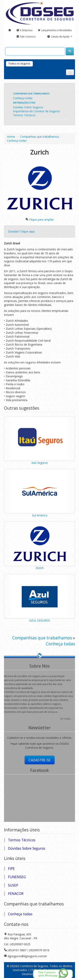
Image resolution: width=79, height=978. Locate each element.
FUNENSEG (17, 876)
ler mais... (66, 719)
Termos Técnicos (24, 115)
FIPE (11, 868)
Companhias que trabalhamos (31, 93)
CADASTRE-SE (40, 760)
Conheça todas (23, 98)
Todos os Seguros (19, 63)
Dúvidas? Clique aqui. (21, 231)
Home (11, 136)
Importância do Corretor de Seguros (36, 111)
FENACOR (15, 893)
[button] (60, 36)
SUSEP (13, 885)
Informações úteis (24, 102)
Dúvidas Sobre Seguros (28, 107)
